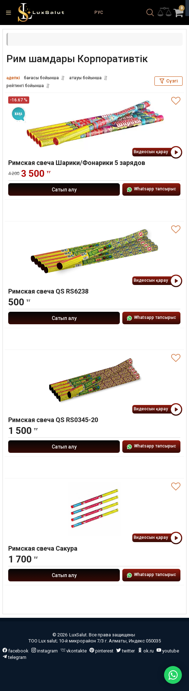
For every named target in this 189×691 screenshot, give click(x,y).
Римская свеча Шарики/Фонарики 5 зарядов (76, 162)
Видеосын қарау (157, 152)
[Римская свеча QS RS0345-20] (94, 380)
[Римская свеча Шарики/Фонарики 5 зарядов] (94, 123)
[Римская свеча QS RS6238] (94, 252)
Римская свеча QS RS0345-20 (53, 420)
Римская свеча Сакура (42, 548)
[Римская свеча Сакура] (94, 509)
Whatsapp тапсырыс (151, 189)
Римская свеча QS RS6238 (48, 291)
